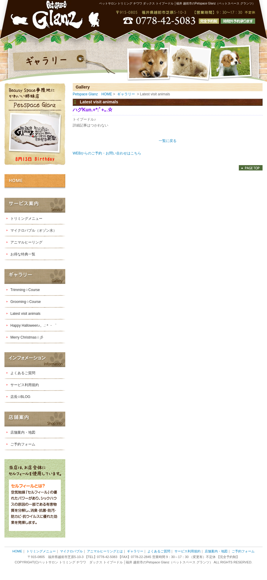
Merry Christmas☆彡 (26, 337)
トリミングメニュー (26, 218)
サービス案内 (34, 205)
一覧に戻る (168, 141)
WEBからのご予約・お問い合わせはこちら (109, 153)
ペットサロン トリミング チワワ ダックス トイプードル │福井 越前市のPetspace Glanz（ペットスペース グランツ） (177, 3)
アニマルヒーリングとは (105, 551)
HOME (34, 181)
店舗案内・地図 (22, 432)
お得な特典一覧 (22, 254)
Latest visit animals (25, 314)
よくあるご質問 (22, 373)
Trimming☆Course (25, 290)
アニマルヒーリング (26, 242)
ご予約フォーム (22, 444)
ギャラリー (34, 276)
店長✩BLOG (20, 397)
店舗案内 (34, 419)
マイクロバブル (71, 551)
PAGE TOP (251, 167)
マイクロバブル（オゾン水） (33, 230)
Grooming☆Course (25, 302)
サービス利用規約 (24, 385)
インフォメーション (34, 359)
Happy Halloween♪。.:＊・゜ (33, 325)
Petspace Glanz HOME (92, 94)
